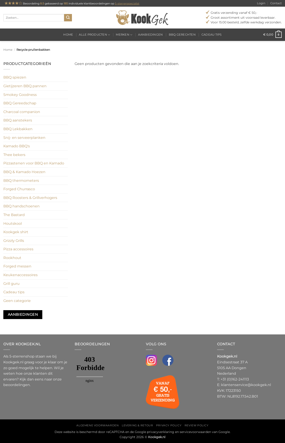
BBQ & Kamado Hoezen (24, 172)
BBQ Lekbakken (18, 129)
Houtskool (12, 223)
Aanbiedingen (150, 34)
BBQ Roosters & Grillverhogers (30, 198)
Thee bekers (14, 155)
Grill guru (11, 283)
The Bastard (14, 215)
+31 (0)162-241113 (235, 379)
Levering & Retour (137, 425)
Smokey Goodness (20, 95)
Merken (124, 35)
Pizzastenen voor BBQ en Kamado (33, 163)
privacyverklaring (160, 432)
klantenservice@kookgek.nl (246, 385)
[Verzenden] (68, 18)
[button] (272, 34)
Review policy (197, 425)
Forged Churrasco (19, 189)
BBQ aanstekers (17, 120)
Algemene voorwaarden (97, 425)
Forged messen (17, 266)
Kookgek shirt (15, 232)
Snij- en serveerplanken (24, 138)
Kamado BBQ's (16, 146)
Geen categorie (17, 301)
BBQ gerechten (182, 34)
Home (68, 34)
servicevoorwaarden (195, 432)
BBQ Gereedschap (19, 103)
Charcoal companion (21, 112)
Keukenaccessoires (20, 275)
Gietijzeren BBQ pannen (25, 86)
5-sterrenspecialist (127, 3)
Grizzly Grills (13, 241)
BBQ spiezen (14, 77)
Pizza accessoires (18, 249)
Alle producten (94, 35)
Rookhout (12, 258)
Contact (276, 3)
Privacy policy (169, 425)
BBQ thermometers (21, 180)
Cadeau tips (212, 34)
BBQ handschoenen (21, 206)
